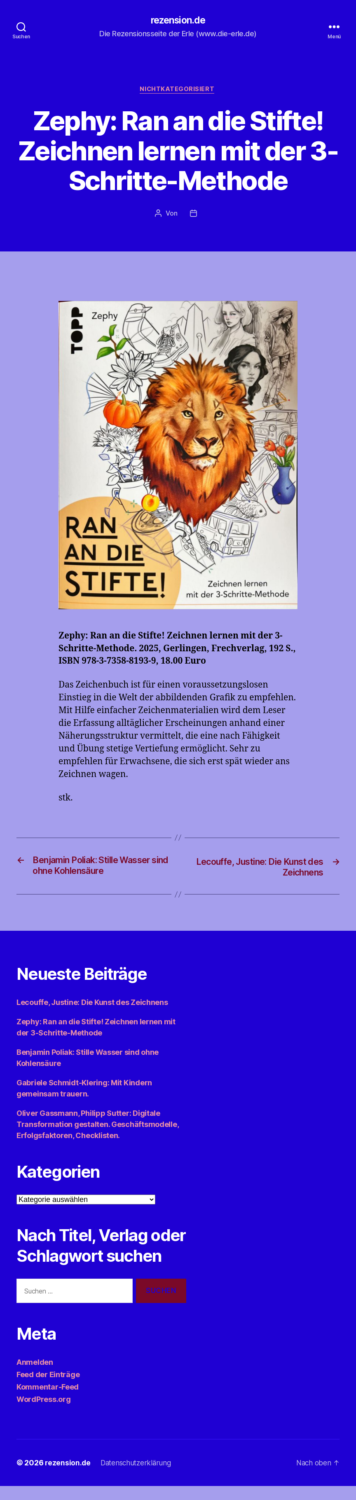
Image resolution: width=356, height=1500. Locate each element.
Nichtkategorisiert (178, 90)
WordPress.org (43, 1413)
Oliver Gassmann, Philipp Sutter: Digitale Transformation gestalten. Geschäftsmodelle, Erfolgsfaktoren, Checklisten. (97, 1138)
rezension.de (178, 21)
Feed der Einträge (48, 1388)
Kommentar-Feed (47, 1401)
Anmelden (34, 1376)
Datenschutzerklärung (138, 1476)
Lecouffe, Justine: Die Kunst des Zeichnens (92, 1016)
